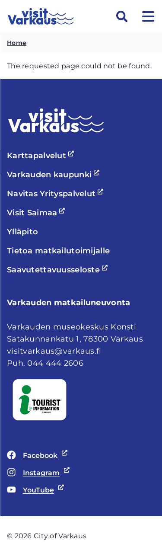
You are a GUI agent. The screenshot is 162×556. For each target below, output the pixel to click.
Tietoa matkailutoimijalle (58, 251)
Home (16, 43)
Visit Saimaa (37, 212)
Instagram (37, 473)
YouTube (34, 490)
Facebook (35, 456)
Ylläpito (22, 231)
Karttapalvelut (41, 155)
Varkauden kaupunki (54, 174)
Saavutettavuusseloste (58, 270)
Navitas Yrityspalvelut (56, 193)
